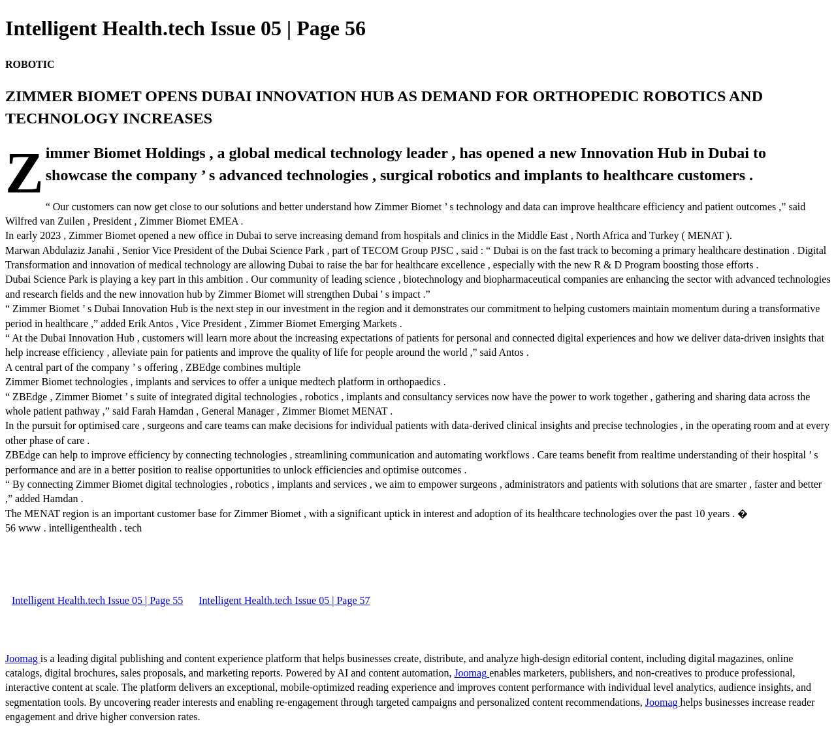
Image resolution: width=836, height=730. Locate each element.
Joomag (22, 658)
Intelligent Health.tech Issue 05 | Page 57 (284, 600)
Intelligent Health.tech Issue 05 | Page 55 (97, 600)
